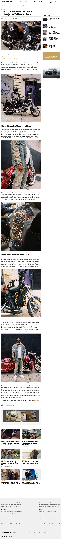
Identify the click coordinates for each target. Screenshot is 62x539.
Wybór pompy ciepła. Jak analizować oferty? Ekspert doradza (11, 504)
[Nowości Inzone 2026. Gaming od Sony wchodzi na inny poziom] (45, 46)
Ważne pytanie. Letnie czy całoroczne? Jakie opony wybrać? (11, 515)
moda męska (37, 400)
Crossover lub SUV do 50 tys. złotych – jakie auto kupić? (10, 513)
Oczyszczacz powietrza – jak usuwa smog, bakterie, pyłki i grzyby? (12, 502)
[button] (2, 1)
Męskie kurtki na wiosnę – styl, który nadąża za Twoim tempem (53, 39)
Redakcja (33, 532)
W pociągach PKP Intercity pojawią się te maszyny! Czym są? (50, 523)
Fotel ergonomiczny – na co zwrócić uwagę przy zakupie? (48, 502)
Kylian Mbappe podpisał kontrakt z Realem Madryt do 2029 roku (11, 523)
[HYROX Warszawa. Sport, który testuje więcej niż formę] (45, 26)
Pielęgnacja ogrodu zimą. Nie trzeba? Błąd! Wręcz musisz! (10, 506)
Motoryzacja (3, 509)
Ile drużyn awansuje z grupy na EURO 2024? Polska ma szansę (11, 521)
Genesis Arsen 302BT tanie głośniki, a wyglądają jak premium (54, 20)
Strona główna (3, 5)
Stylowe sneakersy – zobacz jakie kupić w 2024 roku (47, 511)
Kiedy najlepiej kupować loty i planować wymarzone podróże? (50, 520)
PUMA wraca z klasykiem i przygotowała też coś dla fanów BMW (49, 513)
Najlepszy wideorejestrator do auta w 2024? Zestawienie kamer (11, 511)
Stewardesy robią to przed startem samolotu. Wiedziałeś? (49, 521)
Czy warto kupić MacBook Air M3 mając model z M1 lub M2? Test (49, 504)
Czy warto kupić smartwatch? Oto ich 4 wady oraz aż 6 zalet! (49, 506)
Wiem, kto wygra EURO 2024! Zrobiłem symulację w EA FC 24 (11, 520)
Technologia (41, 500)
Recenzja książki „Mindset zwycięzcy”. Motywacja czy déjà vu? (54, 32)
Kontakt (37, 532)
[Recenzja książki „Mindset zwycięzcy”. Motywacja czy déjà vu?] (45, 32)
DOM (2, 500)
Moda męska (9, 5)
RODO (45, 532)
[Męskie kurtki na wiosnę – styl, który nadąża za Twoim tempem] (45, 39)
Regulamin (41, 532)
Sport (2, 518)
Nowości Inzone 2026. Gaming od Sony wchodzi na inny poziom (54, 46)
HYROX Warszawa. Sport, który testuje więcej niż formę (53, 26)
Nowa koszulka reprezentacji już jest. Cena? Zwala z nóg (48, 515)
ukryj (10, 54)
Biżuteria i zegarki (25, 480)
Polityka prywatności (50, 532)
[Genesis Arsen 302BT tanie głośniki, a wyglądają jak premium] (45, 20)
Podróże (41, 518)
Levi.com (18, 397)
